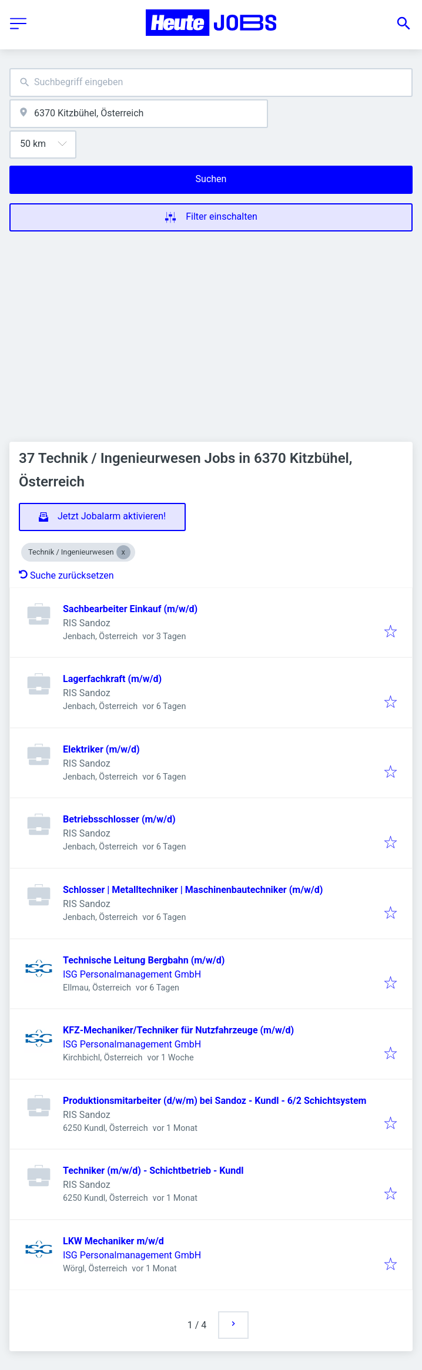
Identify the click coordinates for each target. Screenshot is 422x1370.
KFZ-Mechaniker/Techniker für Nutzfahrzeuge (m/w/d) (178, 1030)
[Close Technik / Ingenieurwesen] (123, 552)
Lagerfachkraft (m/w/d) (112, 678)
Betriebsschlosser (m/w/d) (119, 819)
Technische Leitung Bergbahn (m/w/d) (144, 960)
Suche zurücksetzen (66, 575)
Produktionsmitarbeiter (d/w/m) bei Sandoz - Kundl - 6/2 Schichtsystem (214, 1100)
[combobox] (211, 82)
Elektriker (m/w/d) (101, 749)
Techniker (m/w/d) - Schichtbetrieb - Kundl (153, 1170)
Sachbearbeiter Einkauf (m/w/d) (130, 609)
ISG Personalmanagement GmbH (132, 974)
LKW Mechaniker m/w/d (113, 1241)
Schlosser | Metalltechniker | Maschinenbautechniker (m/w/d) (193, 889)
